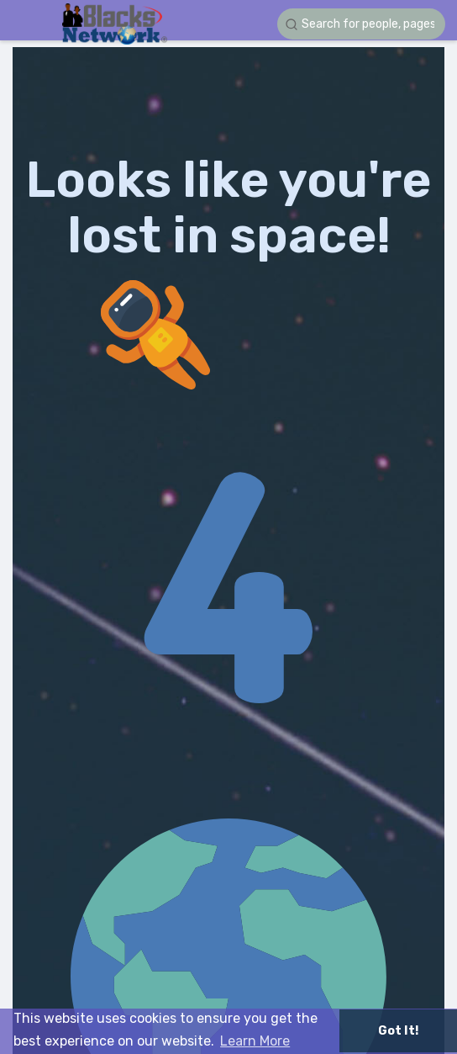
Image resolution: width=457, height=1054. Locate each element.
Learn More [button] (255, 1041)
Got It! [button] (398, 1031)
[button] (361, 24)
